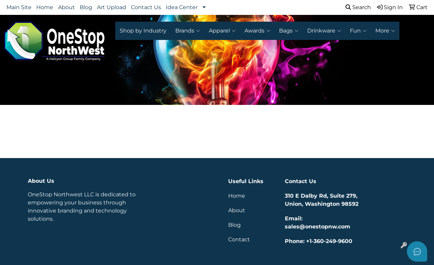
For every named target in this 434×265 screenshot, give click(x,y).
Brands (187, 31)
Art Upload (111, 7)
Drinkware (324, 31)
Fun (358, 31)
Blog (86, 7)
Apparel (222, 31)
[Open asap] (417, 251)
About (66, 7)
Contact (239, 239)
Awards (257, 31)
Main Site (19, 7)
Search (358, 7)
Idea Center (182, 7)
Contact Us (146, 7)
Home (44, 7)
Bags (288, 31)
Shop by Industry (143, 30)
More (385, 31)
